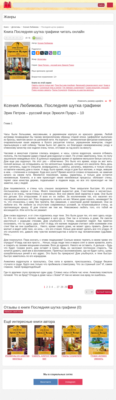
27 (58, 287)
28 (62, 287)
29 (65, 287)
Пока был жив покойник (65, 85)
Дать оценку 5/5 (20, 38)
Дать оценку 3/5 (13, 38)
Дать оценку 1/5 (6, 38)
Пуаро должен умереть (41, 90)
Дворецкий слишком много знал (89, 85)
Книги (6, 27)
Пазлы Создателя (59, 90)
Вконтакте (45, 382)
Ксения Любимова (30, 27)
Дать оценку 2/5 (10, 38)
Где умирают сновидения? (73, 88)
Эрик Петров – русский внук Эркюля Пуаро (56, 65)
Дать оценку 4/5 (17, 38)
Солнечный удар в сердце (50, 88)
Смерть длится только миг (43, 85)
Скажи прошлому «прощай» (97, 88)
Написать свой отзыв (13, 312)
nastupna (70, 287)
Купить (38, 38)
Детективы (15, 27)
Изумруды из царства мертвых (81, 90)
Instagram (70, 382)
